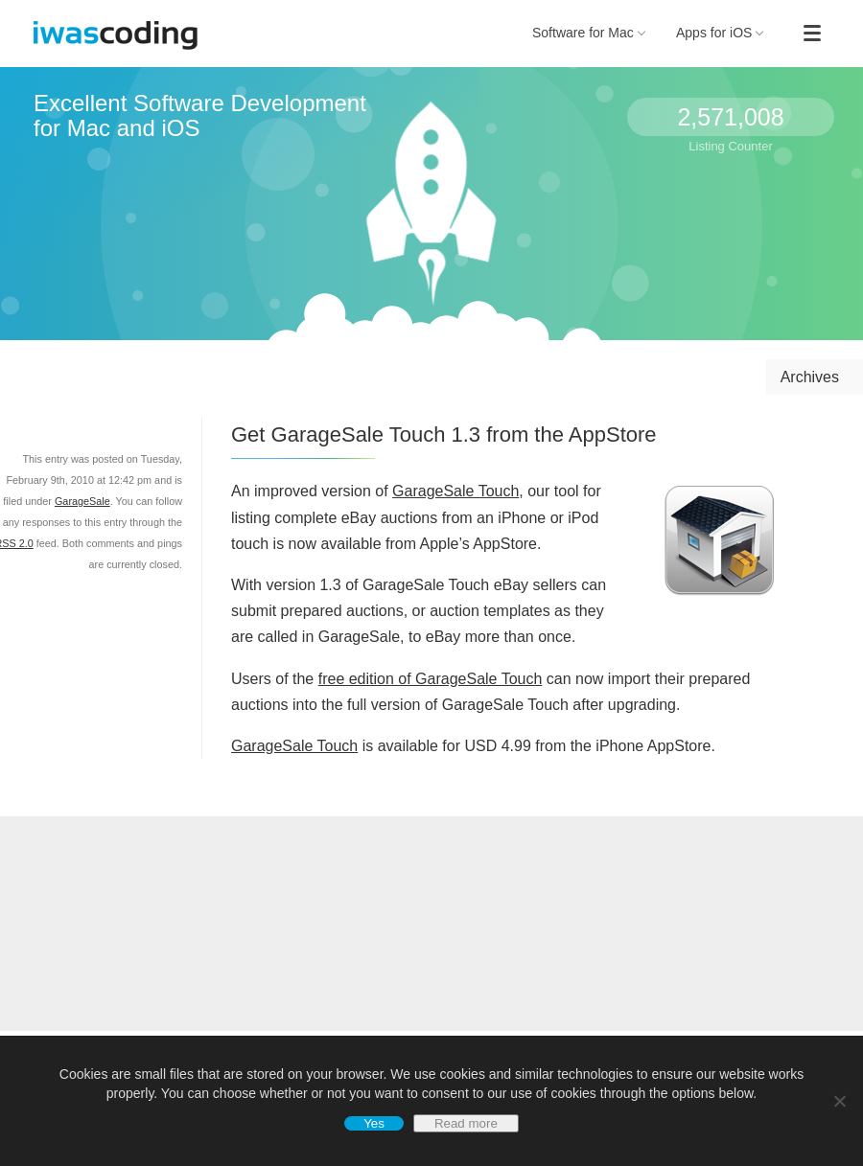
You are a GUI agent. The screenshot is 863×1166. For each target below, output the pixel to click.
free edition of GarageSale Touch (430, 679)
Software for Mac (588, 32)
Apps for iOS (720, 32)
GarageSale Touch (455, 491)
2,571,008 (730, 116)
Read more (466, 1123)
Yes (374, 1123)
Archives (810, 377)
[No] (839, 1100)
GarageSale (82, 501)
